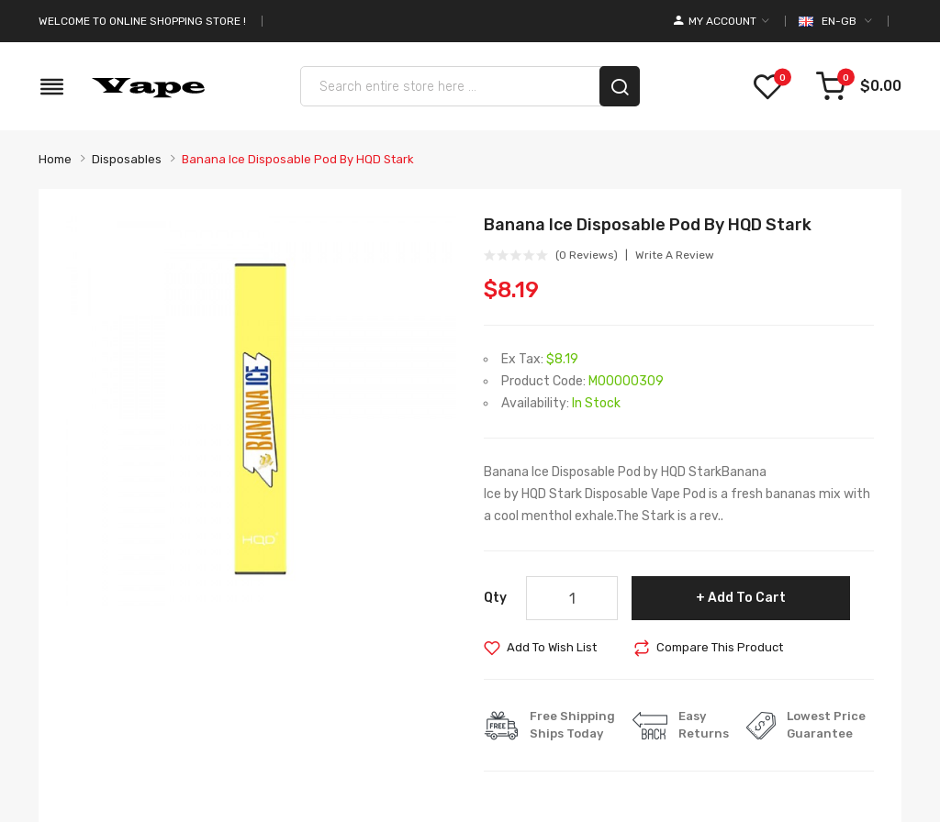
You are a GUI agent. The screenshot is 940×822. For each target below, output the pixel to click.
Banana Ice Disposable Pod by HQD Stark (298, 159)
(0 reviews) (586, 255)
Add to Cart (747, 597)
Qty (495, 597)
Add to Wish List (552, 647)
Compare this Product (719, 647)
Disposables (127, 159)
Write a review (674, 255)
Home (55, 159)
